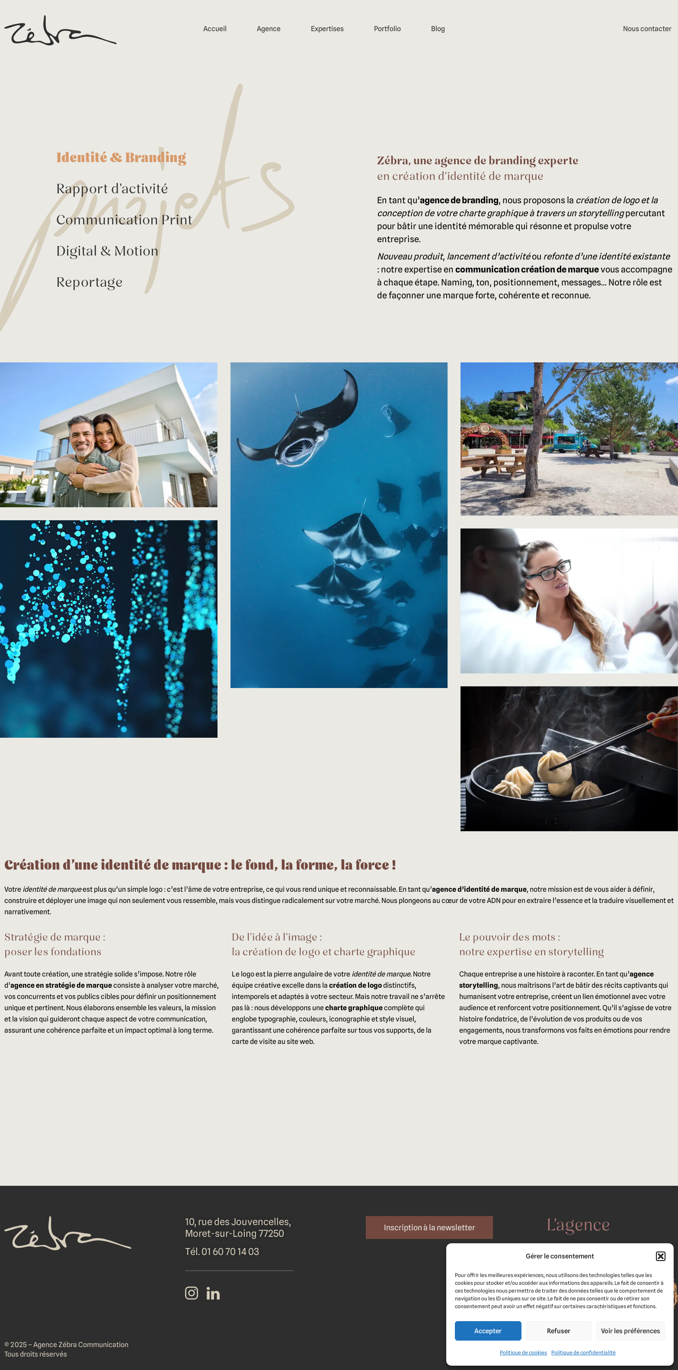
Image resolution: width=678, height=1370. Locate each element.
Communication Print (124, 221)
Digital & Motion (107, 252)
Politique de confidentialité (583, 1352)
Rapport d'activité (112, 190)
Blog (438, 29)
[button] (660, 1256)
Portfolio (387, 29)
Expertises (327, 29)
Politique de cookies (523, 1352)
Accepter (488, 1331)
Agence (269, 29)
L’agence (578, 1226)
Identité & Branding (121, 159)
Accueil (215, 29)
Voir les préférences (630, 1331)
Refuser (558, 1331)
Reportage (89, 283)
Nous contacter (647, 29)
